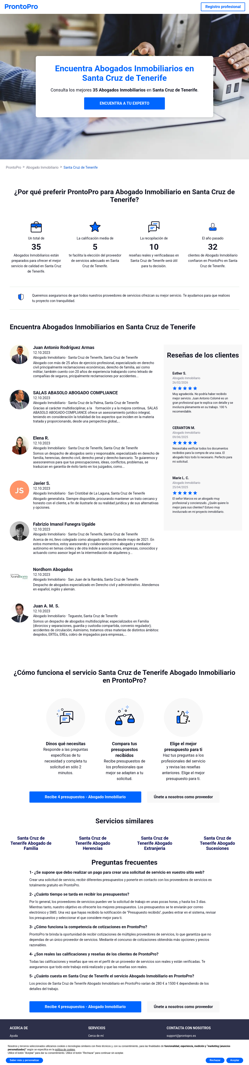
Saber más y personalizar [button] (24, 1060)
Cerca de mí (96, 1035)
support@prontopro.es (181, 1035)
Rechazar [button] (215, 1060)
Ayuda (14, 1035)
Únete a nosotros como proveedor (183, 797)
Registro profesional (223, 6)
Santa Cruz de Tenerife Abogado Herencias (92, 843)
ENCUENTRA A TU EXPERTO (124, 103)
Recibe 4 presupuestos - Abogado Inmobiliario (85, 797)
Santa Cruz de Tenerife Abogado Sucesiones (217, 843)
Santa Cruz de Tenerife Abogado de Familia (31, 843)
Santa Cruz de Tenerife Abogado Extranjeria (154, 843)
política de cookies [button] (65, 1049)
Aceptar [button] (234, 1060)
